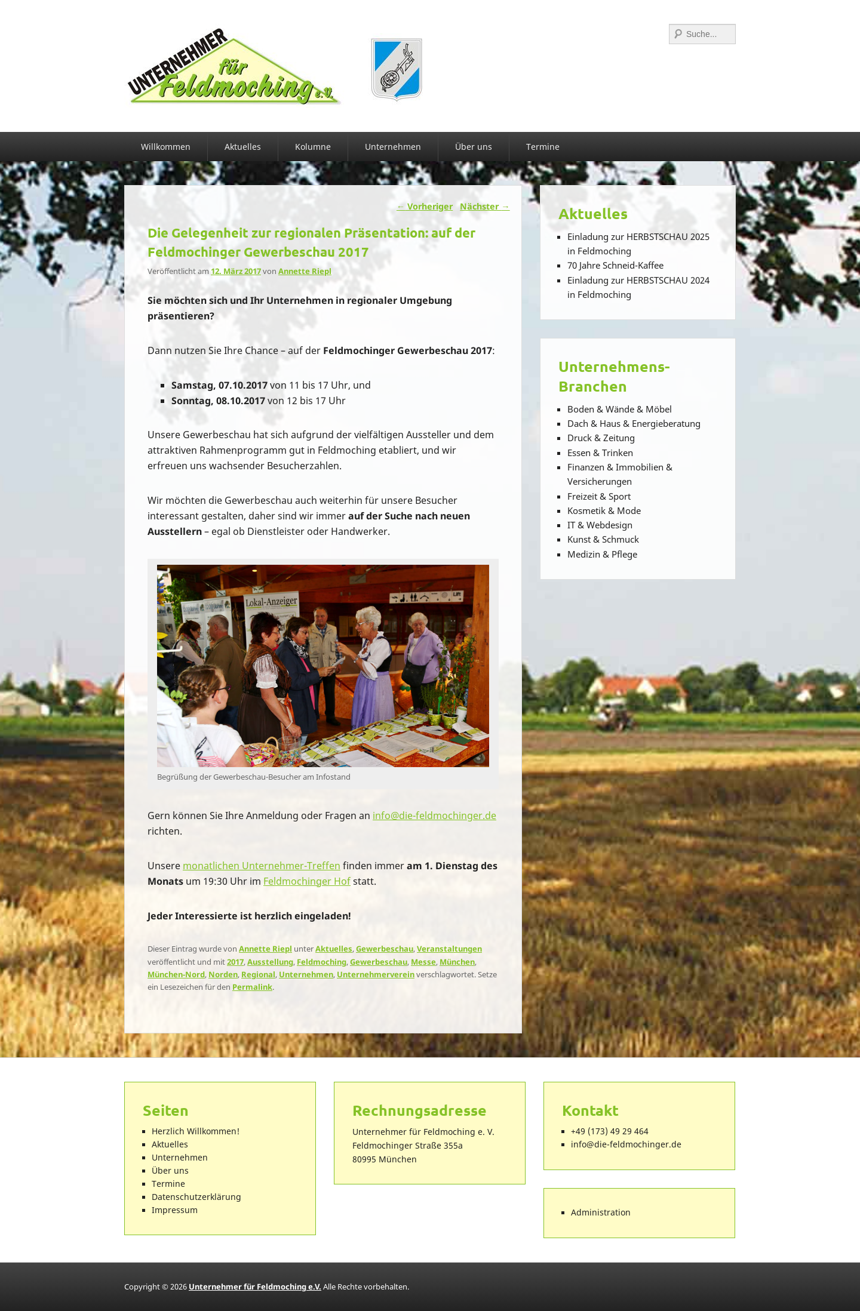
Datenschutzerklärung (196, 1197)
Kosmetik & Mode (604, 510)
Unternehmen (393, 146)
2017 (235, 961)
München (457, 961)
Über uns (473, 146)
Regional (258, 974)
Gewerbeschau (384, 948)
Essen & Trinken (600, 452)
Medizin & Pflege (602, 554)
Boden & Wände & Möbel (619, 409)
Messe (423, 961)
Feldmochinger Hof (307, 881)
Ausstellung (270, 961)
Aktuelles (243, 146)
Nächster (484, 206)
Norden (223, 974)
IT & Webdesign (599, 525)
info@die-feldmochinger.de (434, 815)
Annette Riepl (304, 271)
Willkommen (166, 146)
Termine (543, 146)
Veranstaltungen (449, 948)
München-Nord (176, 974)
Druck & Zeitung (601, 438)
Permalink (252, 986)
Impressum (175, 1210)
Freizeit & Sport (599, 496)
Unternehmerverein (375, 974)
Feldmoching (321, 961)
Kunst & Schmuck (603, 539)
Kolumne (313, 146)
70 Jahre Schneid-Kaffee (615, 265)
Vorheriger (425, 206)
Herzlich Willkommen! (195, 1131)
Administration (601, 1212)
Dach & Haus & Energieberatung (634, 423)
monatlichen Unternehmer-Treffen (261, 865)
